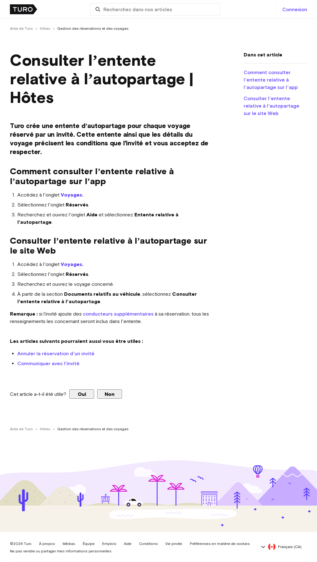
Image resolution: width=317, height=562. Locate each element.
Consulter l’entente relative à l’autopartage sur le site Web (271, 105)
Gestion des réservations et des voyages (92, 28)
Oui (82, 394)
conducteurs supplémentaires (118, 313)
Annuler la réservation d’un (49, 353)
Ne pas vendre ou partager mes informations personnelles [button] (60, 551)
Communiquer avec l (41, 363)
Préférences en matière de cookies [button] (220, 544)
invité (87, 353)
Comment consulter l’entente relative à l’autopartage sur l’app (271, 79)
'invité (72, 363)
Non (110, 394)
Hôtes (45, 28)
